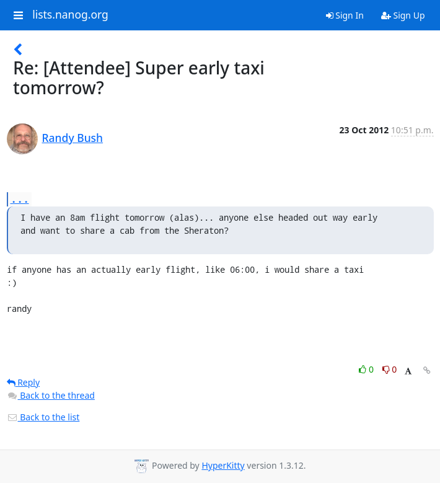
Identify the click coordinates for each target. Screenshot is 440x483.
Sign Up (403, 15)
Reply (23, 382)
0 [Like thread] (367, 369)
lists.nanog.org (70, 14)
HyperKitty (222, 465)
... (20, 198)
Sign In (345, 15)
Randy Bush (72, 137)
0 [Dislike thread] (389, 369)
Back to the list (43, 417)
